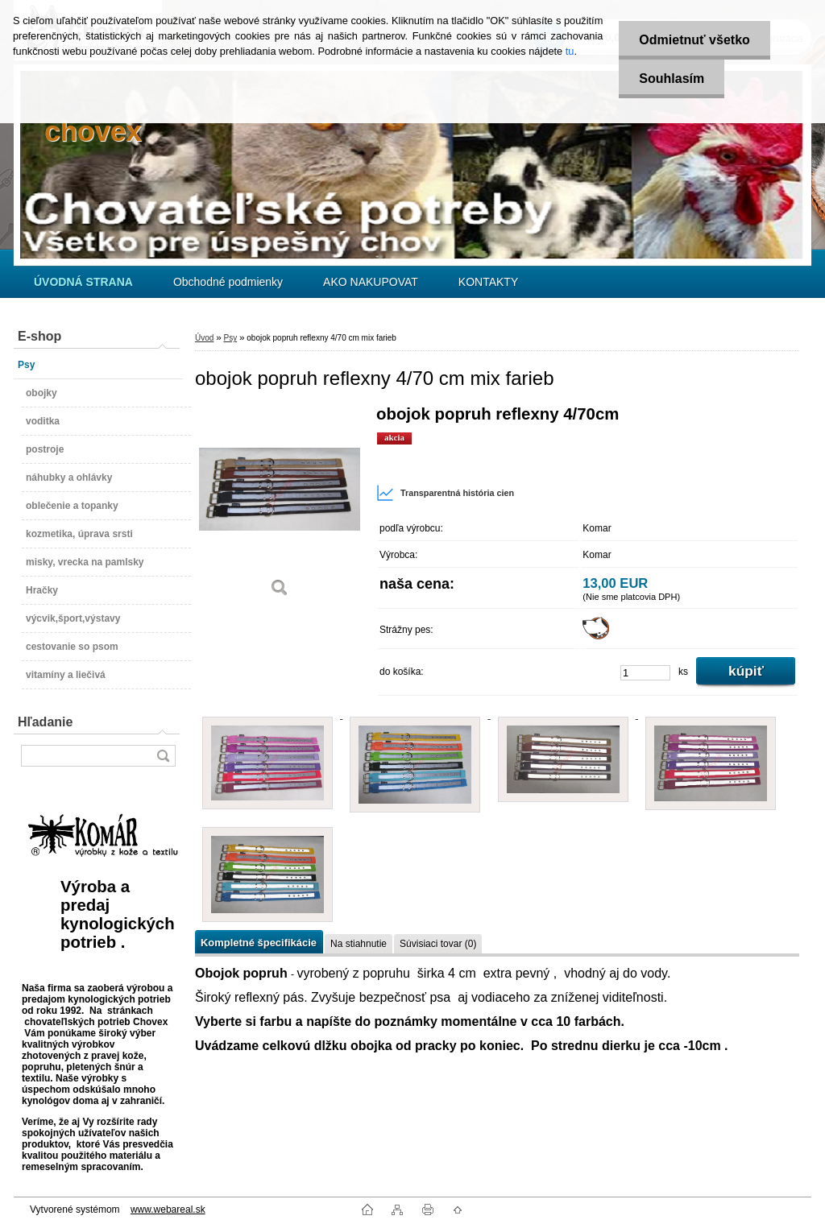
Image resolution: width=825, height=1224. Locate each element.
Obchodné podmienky (228, 281)
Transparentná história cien (445, 493)
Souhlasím (671, 78)
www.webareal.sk (168, 1209)
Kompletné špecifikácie (259, 943)
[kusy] (645, 672)
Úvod (204, 337)
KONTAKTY (488, 281)
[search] (163, 756)
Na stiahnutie (358, 943)
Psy (230, 337)
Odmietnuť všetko (694, 40)
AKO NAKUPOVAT (370, 281)
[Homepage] (83, 282)
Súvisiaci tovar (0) (438, 943)
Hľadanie (45, 722)
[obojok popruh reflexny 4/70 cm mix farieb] (279, 507)
